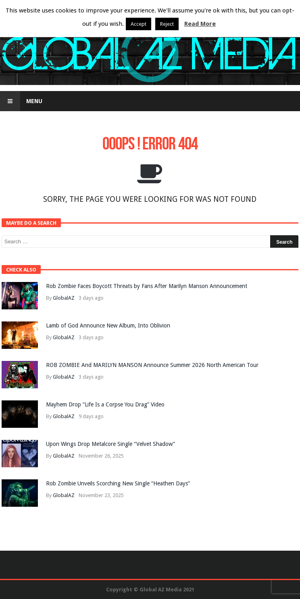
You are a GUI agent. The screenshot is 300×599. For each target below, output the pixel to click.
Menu (21, 101)
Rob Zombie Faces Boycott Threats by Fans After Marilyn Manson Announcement (146, 286)
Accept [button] (138, 24)
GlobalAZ (64, 298)
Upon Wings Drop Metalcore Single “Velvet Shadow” (110, 444)
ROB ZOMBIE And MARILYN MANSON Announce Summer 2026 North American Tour (152, 365)
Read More (200, 23)
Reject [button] (167, 24)
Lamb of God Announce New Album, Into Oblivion (108, 325)
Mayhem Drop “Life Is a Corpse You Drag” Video (105, 404)
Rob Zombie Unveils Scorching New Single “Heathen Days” (118, 483)
